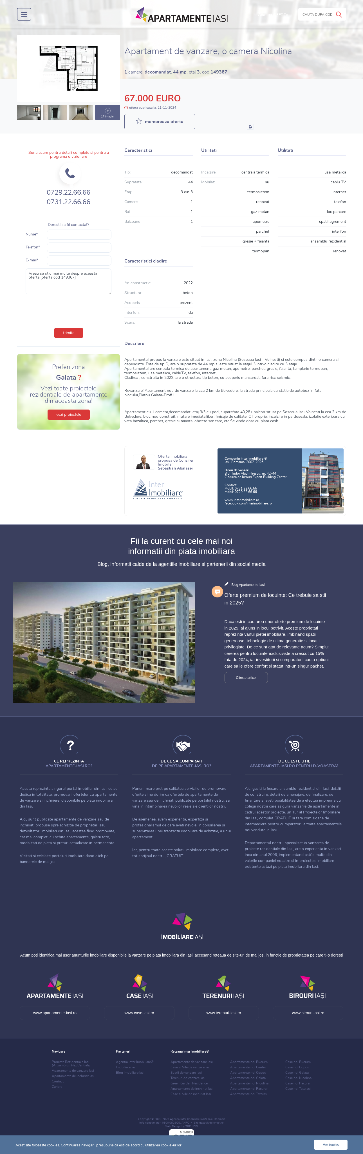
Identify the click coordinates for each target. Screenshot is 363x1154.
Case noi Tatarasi (298, 1088)
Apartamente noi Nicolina (249, 1083)
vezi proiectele (68, 415)
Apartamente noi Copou (248, 1072)
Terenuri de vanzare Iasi (188, 1078)
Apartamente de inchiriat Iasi (73, 1076)
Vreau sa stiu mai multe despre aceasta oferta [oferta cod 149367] (68, 281)
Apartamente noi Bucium (249, 1062)
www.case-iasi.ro (139, 1013)
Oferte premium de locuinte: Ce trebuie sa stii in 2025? (275, 599)
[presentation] (68, 310)
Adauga (273, 15)
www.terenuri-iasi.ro (224, 1013)
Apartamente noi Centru (248, 1067)
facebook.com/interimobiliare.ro (248, 503)
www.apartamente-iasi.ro (55, 1013)
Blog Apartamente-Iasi (248, 585)
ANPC (185, 1122)
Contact (58, 1081)
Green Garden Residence (189, 1083)
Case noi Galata (297, 1072)
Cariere (57, 1086)
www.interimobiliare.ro (242, 500)
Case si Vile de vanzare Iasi (190, 1067)
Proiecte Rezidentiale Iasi (71, 1063)
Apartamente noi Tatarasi (249, 1094)
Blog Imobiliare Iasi (130, 1072)
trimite (68, 333)
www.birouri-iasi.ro (308, 1013)
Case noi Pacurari (298, 1083)
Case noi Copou (297, 1067)
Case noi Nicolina (298, 1078)
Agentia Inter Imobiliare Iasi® (188, 1119)
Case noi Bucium (298, 1062)
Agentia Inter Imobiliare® (135, 1062)
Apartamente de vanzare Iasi (73, 1070)
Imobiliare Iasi (126, 1067)
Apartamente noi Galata (248, 1078)
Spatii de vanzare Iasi (186, 1072)
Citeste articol (246, 678)
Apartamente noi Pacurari (249, 1088)
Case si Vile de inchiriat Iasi (191, 1094)
